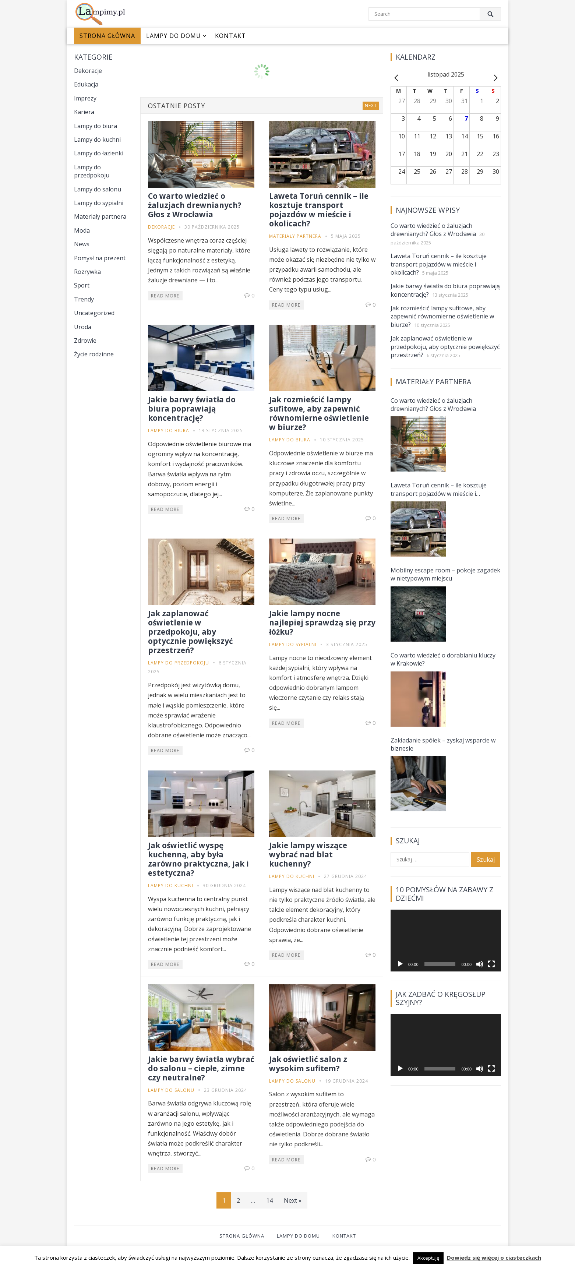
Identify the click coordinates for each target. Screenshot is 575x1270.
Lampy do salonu (97, 189)
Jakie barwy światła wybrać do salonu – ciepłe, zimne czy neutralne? (201, 1068)
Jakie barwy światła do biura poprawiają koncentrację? (192, 408)
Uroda (82, 327)
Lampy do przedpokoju (91, 171)
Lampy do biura (95, 126)
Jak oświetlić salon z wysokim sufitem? (308, 1063)
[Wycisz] (479, 964)
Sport (81, 285)
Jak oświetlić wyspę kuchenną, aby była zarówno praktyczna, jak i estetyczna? (198, 859)
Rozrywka (87, 272)
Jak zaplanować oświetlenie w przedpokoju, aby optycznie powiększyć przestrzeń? (190, 631)
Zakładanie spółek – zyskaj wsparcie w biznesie (443, 744)
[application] (446, 941)
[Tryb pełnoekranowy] (491, 964)
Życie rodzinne (94, 354)
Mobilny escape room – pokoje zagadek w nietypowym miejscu (445, 574)
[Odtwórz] (400, 964)
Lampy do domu (173, 36)
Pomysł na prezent (100, 258)
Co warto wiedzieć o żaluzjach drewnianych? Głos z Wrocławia (194, 205)
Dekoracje (88, 71)
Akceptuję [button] (428, 1258)
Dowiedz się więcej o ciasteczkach (494, 1257)
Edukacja (86, 84)
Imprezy (85, 98)
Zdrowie (85, 340)
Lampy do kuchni (97, 139)
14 (269, 1200)
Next (371, 105)
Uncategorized (94, 313)
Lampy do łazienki (98, 153)
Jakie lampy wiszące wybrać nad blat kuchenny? (308, 854)
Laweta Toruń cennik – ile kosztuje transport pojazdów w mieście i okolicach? (318, 210)
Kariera (84, 112)
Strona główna (107, 36)
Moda (82, 230)
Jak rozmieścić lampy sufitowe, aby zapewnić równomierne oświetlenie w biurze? (319, 413)
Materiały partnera (100, 216)
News (81, 244)
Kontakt (230, 36)
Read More (165, 296)
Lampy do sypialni (98, 203)
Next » (292, 1200)
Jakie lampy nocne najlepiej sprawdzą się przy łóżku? (322, 622)
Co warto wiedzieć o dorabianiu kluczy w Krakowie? (443, 659)
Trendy (84, 299)
